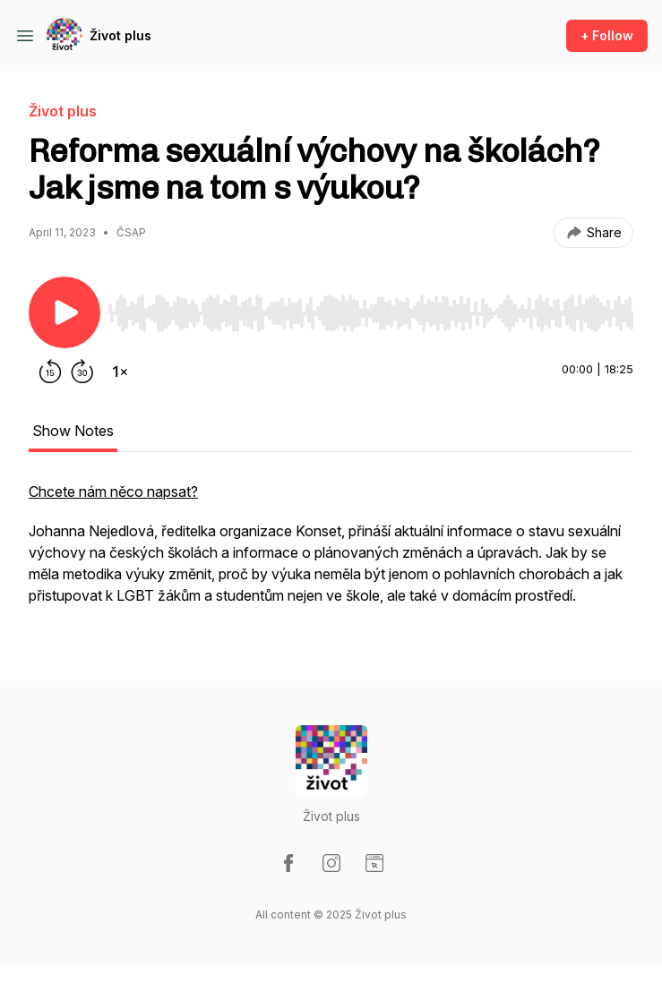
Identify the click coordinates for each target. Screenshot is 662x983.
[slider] (370, 313)
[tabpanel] (331, 552)
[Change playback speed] (120, 371)
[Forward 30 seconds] (82, 371)
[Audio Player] (370, 308)
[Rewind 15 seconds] (50, 371)
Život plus (120, 35)
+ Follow (606, 35)
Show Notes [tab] (73, 431)
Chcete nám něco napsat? (113, 491)
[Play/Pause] (64, 312)
